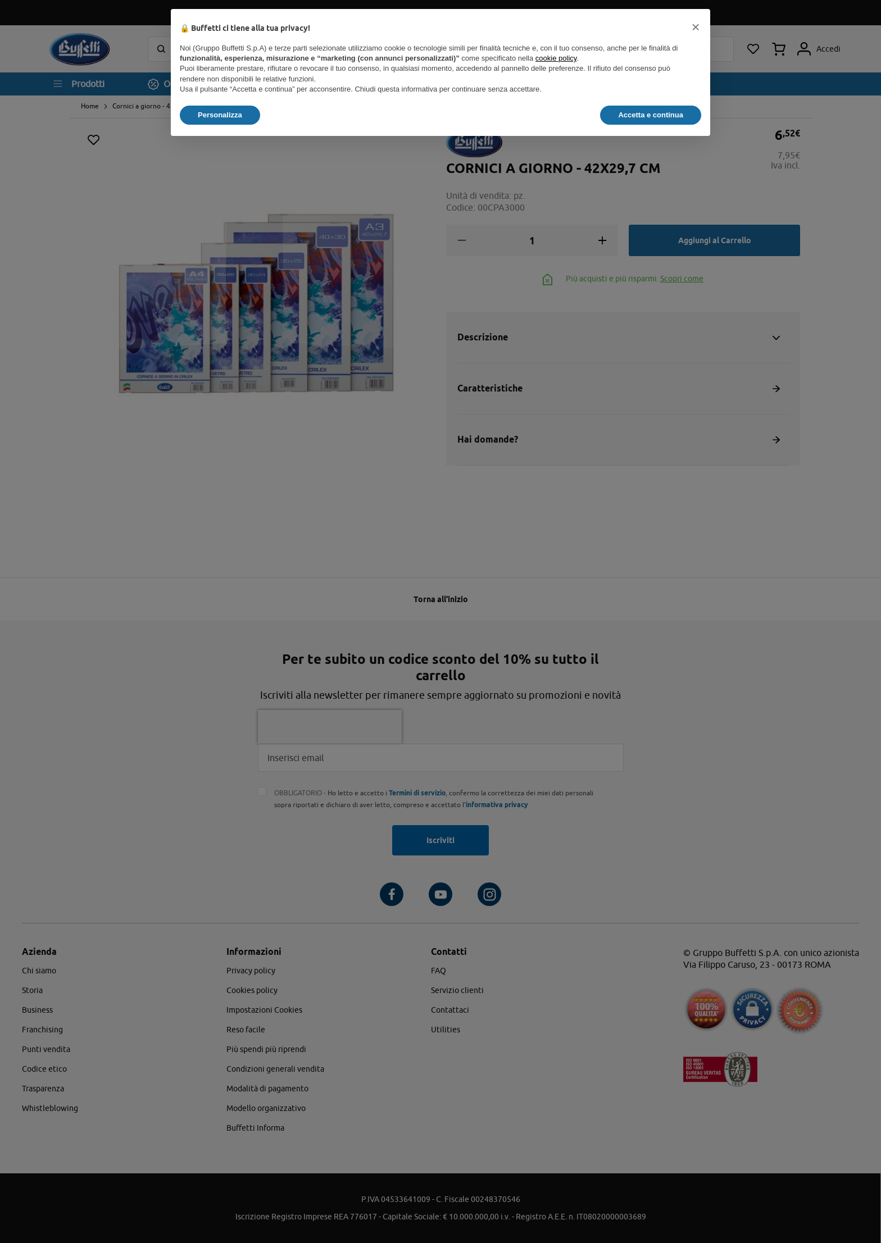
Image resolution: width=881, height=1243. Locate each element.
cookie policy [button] (555, 58)
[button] (696, 27)
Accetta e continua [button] (650, 115)
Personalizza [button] (220, 115)
